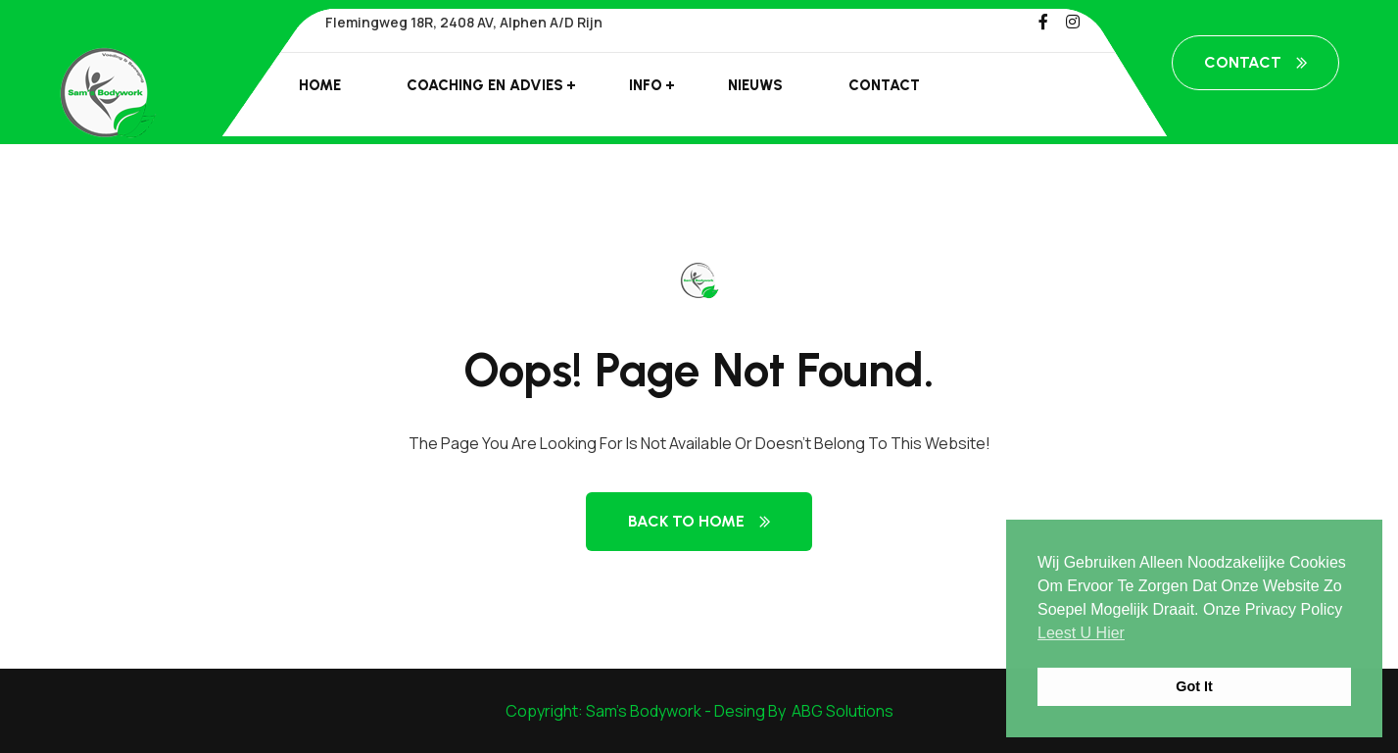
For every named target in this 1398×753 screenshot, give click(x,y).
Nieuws (755, 85)
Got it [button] (1194, 686)
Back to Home (699, 521)
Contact (884, 85)
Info (645, 85)
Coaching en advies (485, 85)
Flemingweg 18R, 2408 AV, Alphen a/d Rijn (464, 22)
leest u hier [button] (1081, 633)
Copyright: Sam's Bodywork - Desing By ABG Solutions (699, 711)
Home (320, 85)
